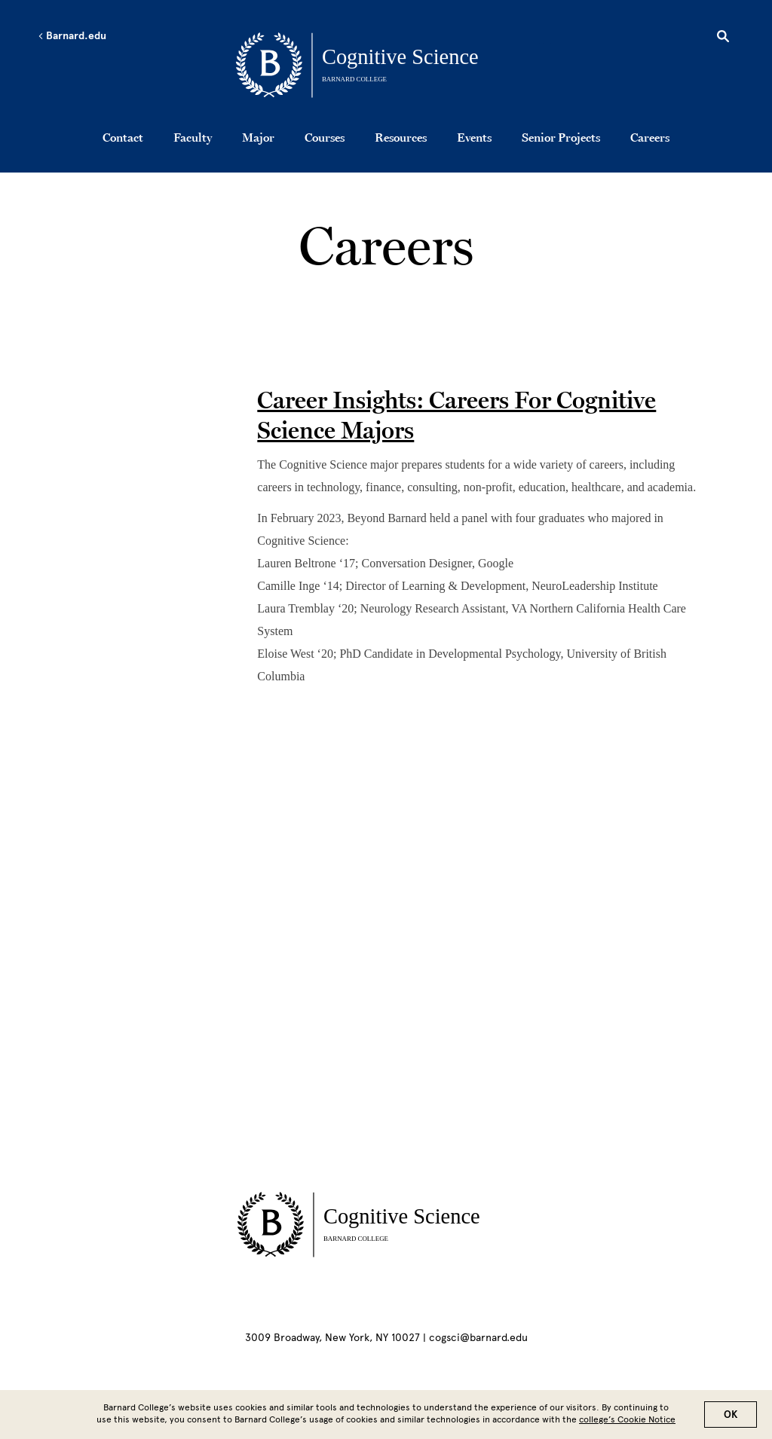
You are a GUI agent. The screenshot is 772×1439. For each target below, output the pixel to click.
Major (258, 137)
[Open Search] (723, 38)
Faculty (192, 137)
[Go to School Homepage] (390, 64)
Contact (123, 137)
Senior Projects (561, 137)
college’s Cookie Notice (627, 1419)
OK (730, 1414)
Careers (649, 137)
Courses (325, 137)
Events (474, 137)
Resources (401, 137)
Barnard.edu (72, 36)
